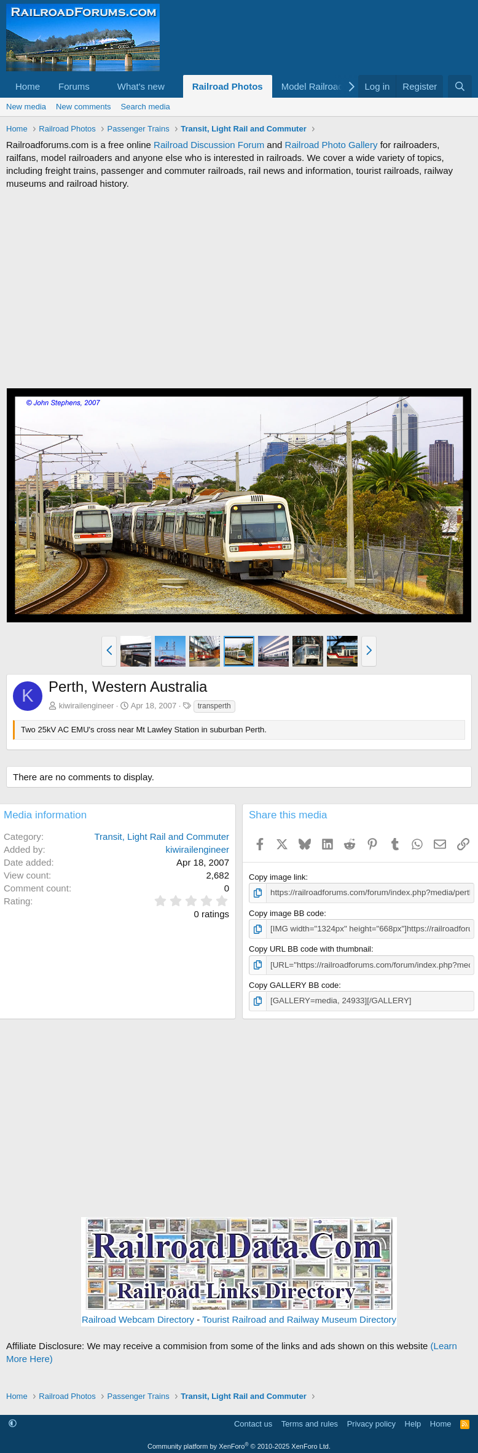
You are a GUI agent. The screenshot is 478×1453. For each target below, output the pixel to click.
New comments (83, 106)
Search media (145, 106)
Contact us (253, 1422)
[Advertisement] (239, 289)
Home (27, 86)
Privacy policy (371, 1422)
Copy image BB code (286, 912)
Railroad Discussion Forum (209, 144)
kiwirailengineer (86, 705)
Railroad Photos (227, 86)
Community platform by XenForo (239, 1445)
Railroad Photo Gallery (331, 144)
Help (413, 1422)
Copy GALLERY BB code (294, 984)
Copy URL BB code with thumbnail (310, 949)
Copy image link (277, 877)
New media (26, 106)
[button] (99, 86)
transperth (214, 706)
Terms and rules (309, 1422)
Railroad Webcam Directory (138, 1318)
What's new (141, 86)
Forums (74, 86)
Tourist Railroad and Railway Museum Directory (299, 1318)
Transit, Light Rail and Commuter (161, 836)
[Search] (460, 86)
